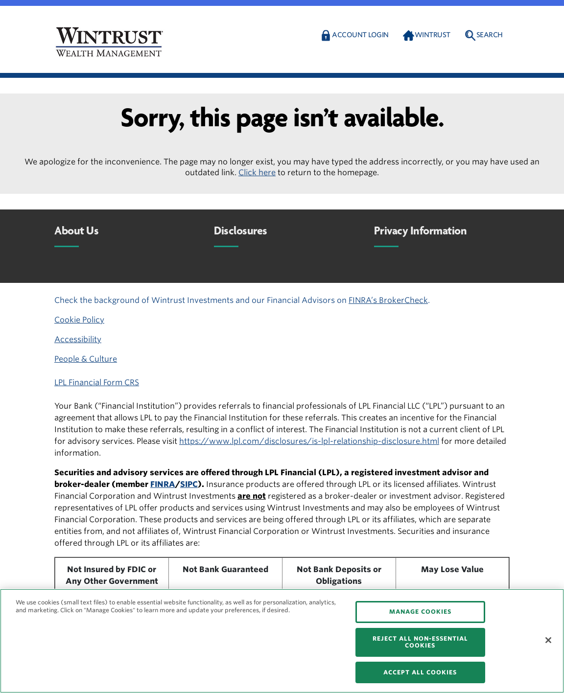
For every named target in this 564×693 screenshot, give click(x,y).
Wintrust (432, 35)
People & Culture (85, 359)
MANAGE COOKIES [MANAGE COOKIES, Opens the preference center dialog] (420, 611)
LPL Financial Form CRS (96, 382)
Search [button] (489, 35)
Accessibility (77, 339)
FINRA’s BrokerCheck (388, 300)
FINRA (162, 484)
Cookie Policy (79, 319)
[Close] (548, 640)
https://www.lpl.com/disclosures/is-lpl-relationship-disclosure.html (309, 441)
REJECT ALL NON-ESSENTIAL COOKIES (420, 642)
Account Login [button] (360, 35)
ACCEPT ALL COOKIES (420, 672)
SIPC (189, 484)
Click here (257, 172)
